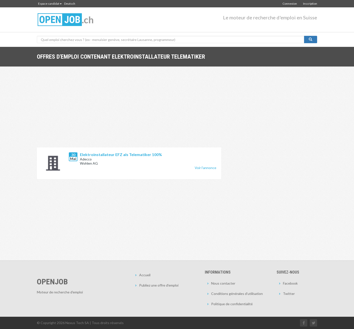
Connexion (289, 3)
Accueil (144, 275)
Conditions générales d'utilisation (237, 293)
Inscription (310, 3)
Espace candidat (50, 3)
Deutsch (69, 3)
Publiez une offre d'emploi (158, 285)
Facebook (290, 283)
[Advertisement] (129, 110)
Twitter (289, 293)
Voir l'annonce (205, 168)
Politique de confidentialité (232, 304)
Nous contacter (223, 283)
